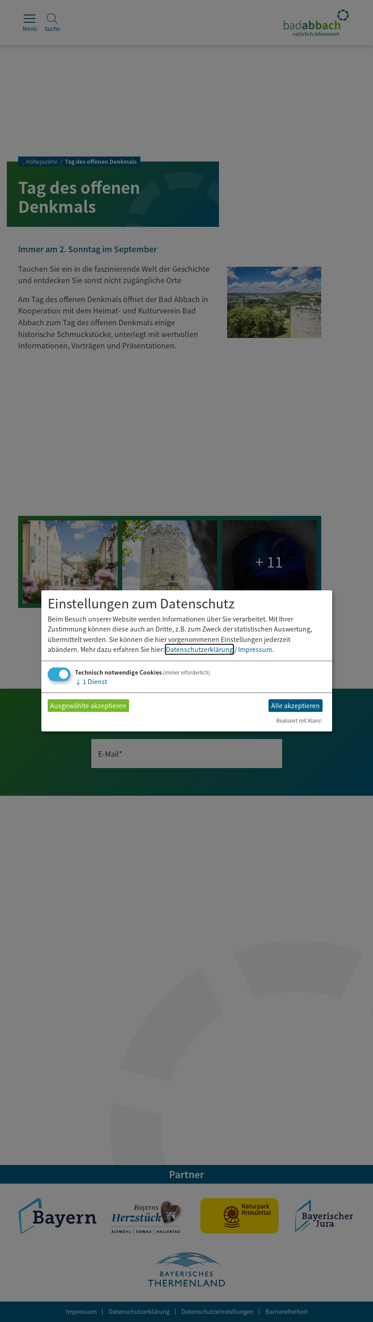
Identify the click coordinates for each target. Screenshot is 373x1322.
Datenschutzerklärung (199, 649)
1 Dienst (91, 681)
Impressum (255, 649)
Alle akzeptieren (295, 705)
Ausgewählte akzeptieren (88, 705)
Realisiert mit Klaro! (299, 721)
